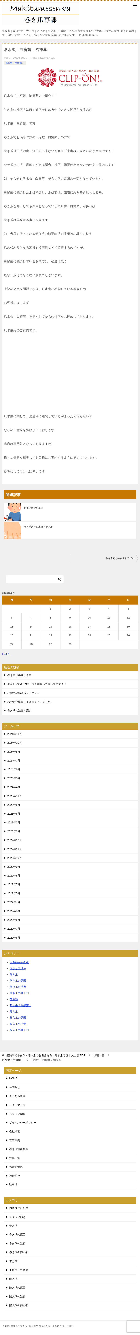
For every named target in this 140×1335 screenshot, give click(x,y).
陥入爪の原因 (18, 1017)
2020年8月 (13, 919)
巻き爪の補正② (19, 993)
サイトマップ (17, 1105)
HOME (13, 1078)
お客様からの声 (19, 962)
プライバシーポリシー (22, 1122)
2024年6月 (13, 769)
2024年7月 (13, 760)
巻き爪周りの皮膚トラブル (38, 526)
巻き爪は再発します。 (20, 675)
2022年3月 (13, 911)
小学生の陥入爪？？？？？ (23, 692)
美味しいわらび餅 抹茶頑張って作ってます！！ (37, 683)
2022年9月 (13, 866)
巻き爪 (14, 974)
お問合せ (14, 1087)
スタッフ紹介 (17, 1113)
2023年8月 (13, 804)
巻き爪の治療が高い (19, 710)
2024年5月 (13, 778)
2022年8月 (13, 875)
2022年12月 (14, 840)
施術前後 (14, 1175)
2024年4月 (13, 787)
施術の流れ (16, 1166)
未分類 (14, 999)
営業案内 (14, 1140)
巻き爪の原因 (18, 980)
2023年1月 (13, 831)
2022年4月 (13, 902)
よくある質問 (17, 1096)
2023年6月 (13, 813)
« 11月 (6, 653)
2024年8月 (13, 751)
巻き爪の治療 (18, 986)
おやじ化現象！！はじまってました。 (30, 701)
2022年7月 (13, 884)
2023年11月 (14, 796)
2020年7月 (13, 928)
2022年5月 (13, 893)
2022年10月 (14, 857)
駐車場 (13, 1184)
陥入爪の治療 (18, 1023)
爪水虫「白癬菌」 (15, 63)
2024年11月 (14, 733)
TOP (45, 1055)
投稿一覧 (14, 1158)
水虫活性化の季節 (33, 508)
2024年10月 (14, 742)
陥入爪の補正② (19, 1030)
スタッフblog (18, 968)
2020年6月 (13, 937)
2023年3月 (13, 822)
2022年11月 (14, 849)
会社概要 (14, 1131)
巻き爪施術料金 (18, 1149)
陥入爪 (14, 1011)
